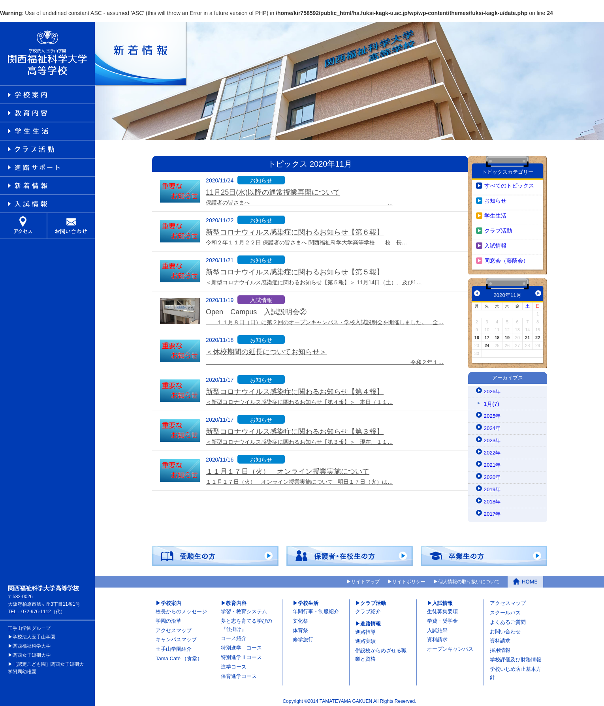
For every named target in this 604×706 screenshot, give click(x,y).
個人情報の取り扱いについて (469, 578)
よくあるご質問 (508, 619)
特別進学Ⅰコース (241, 644)
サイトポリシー (408, 578)
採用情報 (500, 647)
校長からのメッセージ (181, 608)
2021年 (493, 461)
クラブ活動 (498, 227)
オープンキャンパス (450, 645)
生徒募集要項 (442, 608)
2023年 (493, 437)
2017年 (493, 510)
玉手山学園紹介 (174, 645)
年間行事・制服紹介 (316, 608)
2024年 (493, 425)
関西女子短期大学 (32, 651)
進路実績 (365, 638)
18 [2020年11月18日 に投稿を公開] (497, 334)
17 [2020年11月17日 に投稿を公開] (486, 334)
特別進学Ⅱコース (241, 654)
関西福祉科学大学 (32, 642)
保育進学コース (239, 673)
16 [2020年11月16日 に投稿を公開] (476, 334)
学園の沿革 (168, 617)
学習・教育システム (244, 608)
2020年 (493, 474)
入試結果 (437, 627)
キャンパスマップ (176, 636)
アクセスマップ (174, 627)
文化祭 (300, 617)
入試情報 (495, 242)
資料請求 (437, 636)
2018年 (493, 498)
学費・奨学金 (442, 617)
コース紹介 (233, 635)
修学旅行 (303, 636)
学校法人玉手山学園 (34, 633)
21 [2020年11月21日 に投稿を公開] (527, 334)
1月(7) (491, 400)
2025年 (493, 412)
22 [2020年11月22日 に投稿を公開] (537, 334)
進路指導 (365, 628)
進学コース (233, 663)
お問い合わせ (505, 628)
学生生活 (495, 212)
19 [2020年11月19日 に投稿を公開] (507, 334)
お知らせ (495, 197)
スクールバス (505, 609)
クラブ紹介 (368, 608)
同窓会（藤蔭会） (506, 257)
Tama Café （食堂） (179, 655)
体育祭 (300, 627)
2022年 (493, 449)
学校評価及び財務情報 (515, 656)
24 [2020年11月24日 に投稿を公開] (486, 342)
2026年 (493, 388)
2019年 (493, 486)
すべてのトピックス (509, 182)
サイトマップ (365, 578)
